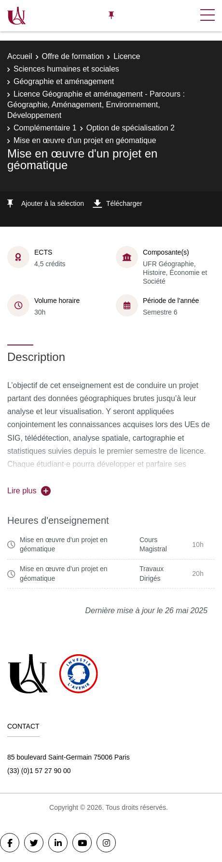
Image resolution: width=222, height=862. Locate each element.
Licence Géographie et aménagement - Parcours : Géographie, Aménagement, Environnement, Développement (96, 105)
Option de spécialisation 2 (130, 128)
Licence (126, 56)
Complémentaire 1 (45, 128)
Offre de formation (73, 56)
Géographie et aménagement (64, 81)
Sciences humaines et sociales (66, 69)
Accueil (19, 56)
